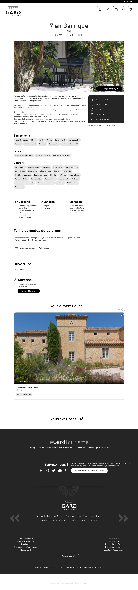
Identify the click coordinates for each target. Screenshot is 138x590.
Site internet (100, 114)
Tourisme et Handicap (43, 567)
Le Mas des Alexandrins (27, 387)
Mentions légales (78, 567)
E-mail (98, 109)
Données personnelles (94, 567)
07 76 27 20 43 (102, 104)
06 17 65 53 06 (102, 100)
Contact (56, 567)
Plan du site (65, 567)
